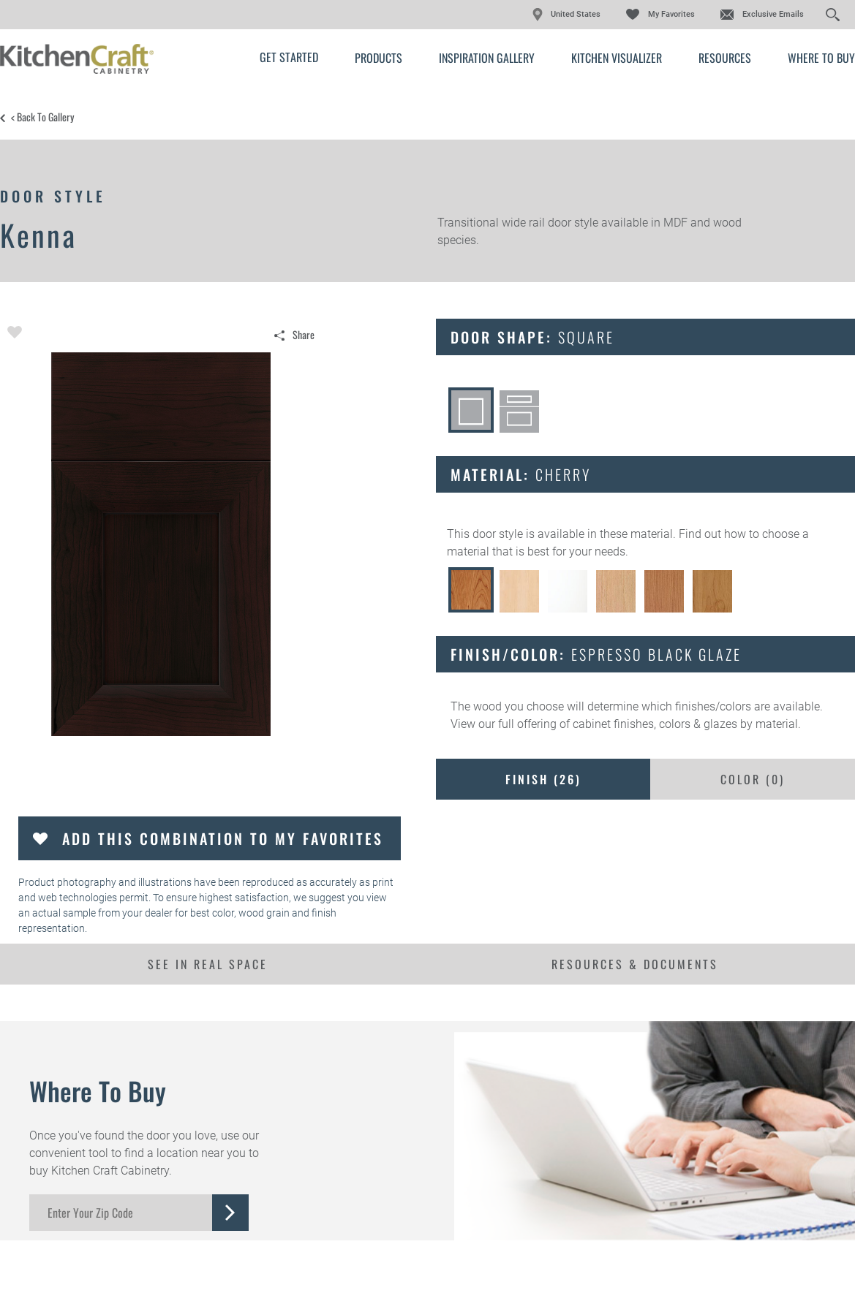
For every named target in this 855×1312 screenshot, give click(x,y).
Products (378, 58)
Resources (724, 58)
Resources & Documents (634, 964)
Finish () (543, 779)
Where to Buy (821, 58)
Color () (752, 779)
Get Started (289, 57)
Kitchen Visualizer (616, 58)
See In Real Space (208, 964)
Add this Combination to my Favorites (222, 838)
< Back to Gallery (42, 117)
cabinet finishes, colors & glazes (655, 724)
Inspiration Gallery (487, 58)
